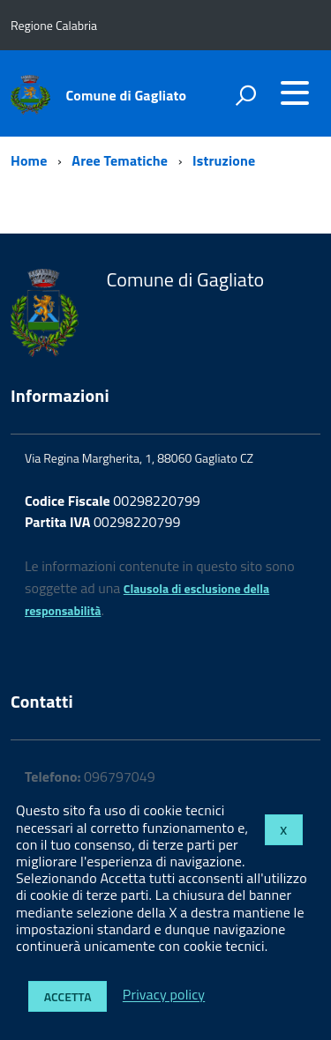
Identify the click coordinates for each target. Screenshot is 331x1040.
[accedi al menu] (295, 92)
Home (29, 160)
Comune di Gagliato (126, 95)
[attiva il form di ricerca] (245, 95)
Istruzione (223, 160)
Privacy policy (164, 995)
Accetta (68, 996)
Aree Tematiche (119, 160)
